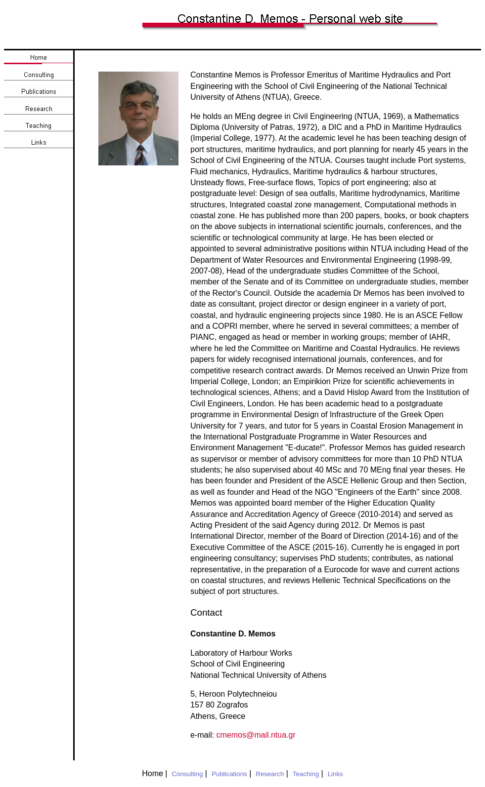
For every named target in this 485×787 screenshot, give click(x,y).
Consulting (187, 774)
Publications (229, 774)
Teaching (306, 774)
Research (270, 774)
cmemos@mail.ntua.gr (255, 735)
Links (335, 774)
